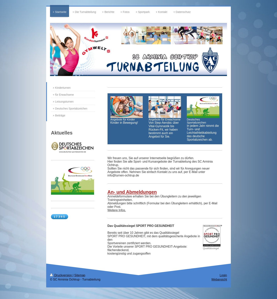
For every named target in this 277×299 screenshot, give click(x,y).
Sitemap (79, 275)
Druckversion (61, 275)
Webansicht (219, 279)
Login (223, 275)
